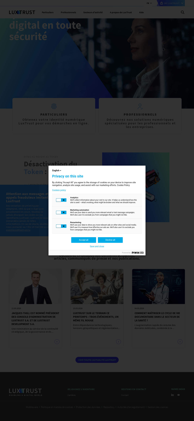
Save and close (97, 246)
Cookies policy (59, 190)
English (57, 170)
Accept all (83, 240)
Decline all (110, 240)
